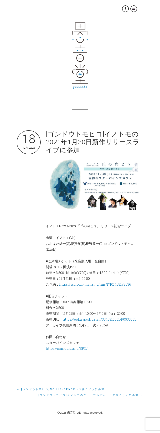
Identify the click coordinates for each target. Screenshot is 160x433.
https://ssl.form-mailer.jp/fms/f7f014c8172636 (95, 284)
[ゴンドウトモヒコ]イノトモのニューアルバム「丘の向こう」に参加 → (91, 395)
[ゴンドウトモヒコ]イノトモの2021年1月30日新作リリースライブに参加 (93, 142)
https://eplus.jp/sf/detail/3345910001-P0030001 (99, 319)
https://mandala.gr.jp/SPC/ (67, 348)
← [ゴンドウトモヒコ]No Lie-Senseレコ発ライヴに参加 (61, 389)
